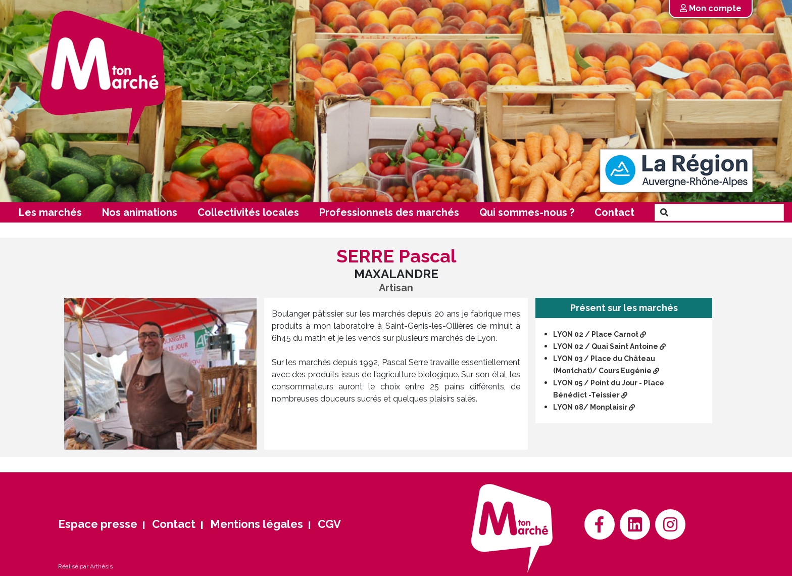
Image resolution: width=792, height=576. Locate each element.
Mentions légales (256, 523)
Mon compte (710, 8)
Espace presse (97, 523)
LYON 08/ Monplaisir (594, 407)
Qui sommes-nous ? (526, 212)
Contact (614, 212)
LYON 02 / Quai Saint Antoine (609, 346)
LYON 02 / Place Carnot (599, 334)
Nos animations (139, 212)
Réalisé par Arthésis (85, 566)
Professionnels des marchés (389, 212)
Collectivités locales (248, 212)
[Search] (728, 212)
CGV (329, 523)
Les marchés (50, 212)
